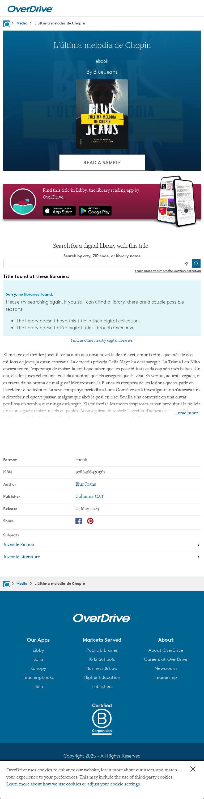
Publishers (102, 686)
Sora (38, 659)
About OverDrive (165, 650)
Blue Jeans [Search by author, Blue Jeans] (105, 72)
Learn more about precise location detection (168, 271)
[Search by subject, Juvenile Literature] (102, 557)
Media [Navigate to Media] (22, 23)
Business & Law (102, 668)
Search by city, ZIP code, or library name (102, 255)
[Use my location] (186, 263)
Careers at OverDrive (165, 659)
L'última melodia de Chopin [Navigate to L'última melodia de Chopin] (60, 23)
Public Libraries (102, 650)
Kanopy (38, 668)
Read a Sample (102, 162)
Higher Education (102, 677)
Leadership (165, 677)
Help (38, 686)
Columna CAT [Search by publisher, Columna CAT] (89, 496)
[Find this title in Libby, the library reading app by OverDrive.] (102, 201)
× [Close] (193, 769)
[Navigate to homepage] (6, 23)
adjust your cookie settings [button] (113, 784)
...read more (186, 413)
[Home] (30, 8)
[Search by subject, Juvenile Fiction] (102, 545)
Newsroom (166, 668)
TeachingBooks (38, 677)
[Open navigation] (193, 9)
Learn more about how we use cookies (43, 784)
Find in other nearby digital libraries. (102, 340)
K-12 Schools (102, 659)
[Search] (196, 263)
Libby (38, 650)
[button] (38, 640)
